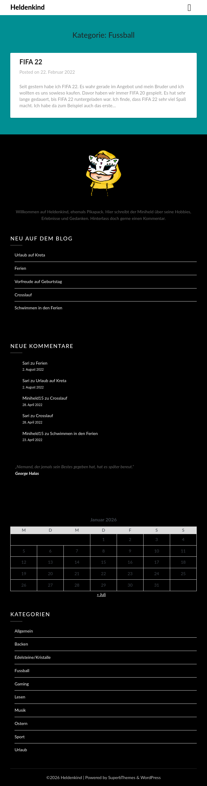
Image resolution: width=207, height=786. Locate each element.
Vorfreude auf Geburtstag (38, 281)
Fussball (22, 670)
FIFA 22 (30, 62)
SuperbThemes (121, 777)
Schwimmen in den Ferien (38, 307)
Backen (21, 643)
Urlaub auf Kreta (30, 254)
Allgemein (24, 630)
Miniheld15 (33, 398)
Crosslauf (23, 294)
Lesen (20, 696)
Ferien (20, 268)
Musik (20, 710)
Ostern (21, 723)
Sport (19, 736)
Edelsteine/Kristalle (32, 657)
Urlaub (21, 749)
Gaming (22, 683)
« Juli (101, 594)
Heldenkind (27, 7)
